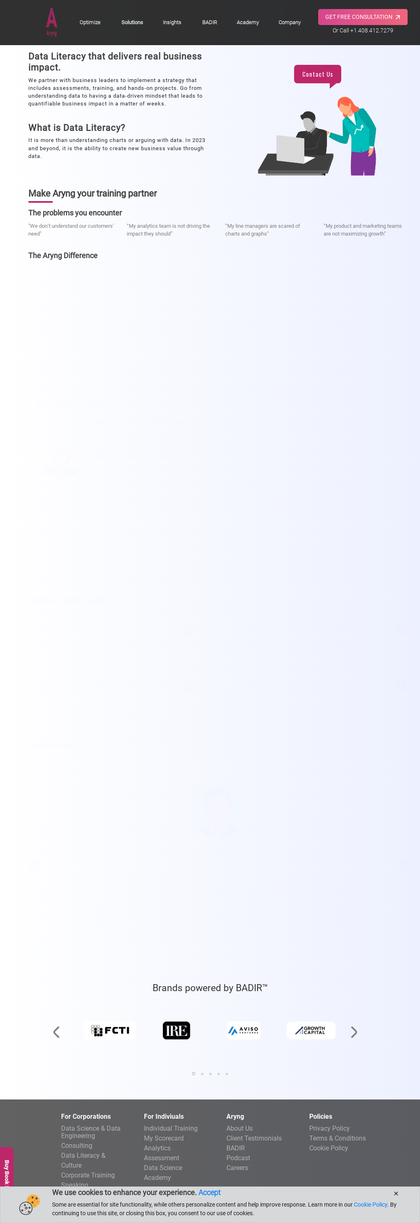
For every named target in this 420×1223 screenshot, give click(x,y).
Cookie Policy (328, 1148)
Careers (237, 1168)
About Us (239, 1128)
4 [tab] (131, 557)
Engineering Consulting (93, 1137)
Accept (210, 1193)
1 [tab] (99, 557)
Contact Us (317, 74)
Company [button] (289, 22)
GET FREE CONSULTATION (363, 17)
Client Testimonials (254, 1138)
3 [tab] (121, 557)
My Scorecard (164, 1138)
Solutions (132, 22)
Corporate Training (88, 1175)
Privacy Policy (329, 1128)
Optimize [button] (90, 22)
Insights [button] (172, 22)
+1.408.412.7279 (371, 30)
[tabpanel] (121, 486)
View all (401, 742)
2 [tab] (110, 557)
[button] (193, 1073)
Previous (34, 864)
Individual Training (171, 1128)
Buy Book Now (7, 1179)
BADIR (209, 22)
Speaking (74, 1185)
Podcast (238, 1158)
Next (403, 864)
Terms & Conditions (337, 1138)
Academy (248, 22)
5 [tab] (142, 557)
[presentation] (56, 1012)
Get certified (60, 541)
